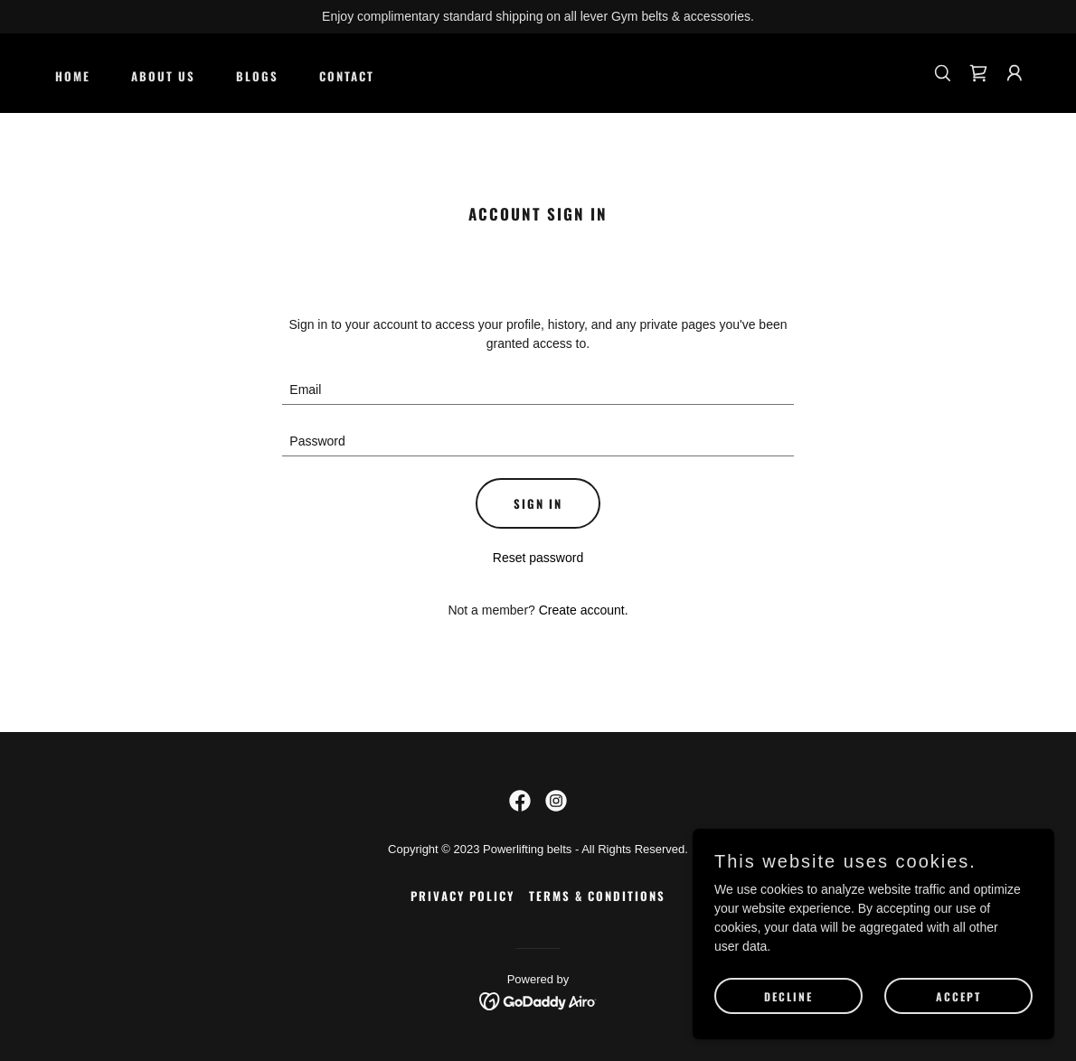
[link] (978, 73)
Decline (788, 996)
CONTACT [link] (346, 76)
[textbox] (537, 390)
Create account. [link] (583, 610)
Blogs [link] (257, 76)
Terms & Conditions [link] (597, 896)
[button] (1014, 73)
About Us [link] (163, 76)
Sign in (538, 503)
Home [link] (72, 76)
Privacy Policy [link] (462, 896)
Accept (958, 996)
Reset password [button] (538, 557)
